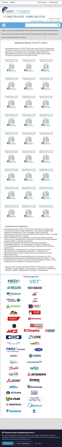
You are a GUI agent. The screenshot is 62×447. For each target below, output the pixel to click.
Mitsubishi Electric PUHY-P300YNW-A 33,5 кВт (46, 60)
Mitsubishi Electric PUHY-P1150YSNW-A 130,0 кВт (29, 188)
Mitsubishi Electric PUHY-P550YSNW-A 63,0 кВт (29, 115)
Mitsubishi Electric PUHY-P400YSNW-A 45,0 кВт (46, 78)
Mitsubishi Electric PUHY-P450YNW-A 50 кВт (12, 97)
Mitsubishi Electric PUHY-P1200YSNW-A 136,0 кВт (46, 188)
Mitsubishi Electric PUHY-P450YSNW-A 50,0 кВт (29, 97)
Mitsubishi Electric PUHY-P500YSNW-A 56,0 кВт (12, 115)
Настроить (38, 443)
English (12, 2)
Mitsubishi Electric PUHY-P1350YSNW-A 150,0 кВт (46, 206)
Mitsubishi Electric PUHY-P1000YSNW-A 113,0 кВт (29, 169)
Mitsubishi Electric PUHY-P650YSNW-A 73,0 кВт (12, 133)
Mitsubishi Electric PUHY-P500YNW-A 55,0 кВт (46, 97)
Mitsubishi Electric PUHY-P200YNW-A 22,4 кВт (12, 60)
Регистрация (42, 2)
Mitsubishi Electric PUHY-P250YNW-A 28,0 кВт (29, 60)
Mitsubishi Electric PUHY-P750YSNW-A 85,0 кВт (46, 133)
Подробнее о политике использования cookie (16, 439)
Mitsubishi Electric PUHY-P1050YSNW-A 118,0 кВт (46, 169)
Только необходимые (23, 443)
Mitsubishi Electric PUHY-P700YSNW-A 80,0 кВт (29, 133)
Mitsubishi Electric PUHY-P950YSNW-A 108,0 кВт (12, 169)
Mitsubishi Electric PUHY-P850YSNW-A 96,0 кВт (29, 151)
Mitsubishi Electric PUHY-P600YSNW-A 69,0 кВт (46, 115)
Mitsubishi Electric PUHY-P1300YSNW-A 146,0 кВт (29, 206)
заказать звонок (54, 21)
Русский (5, 2)
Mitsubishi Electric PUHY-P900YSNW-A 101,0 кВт (46, 151)
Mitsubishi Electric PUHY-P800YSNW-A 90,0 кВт (12, 151)
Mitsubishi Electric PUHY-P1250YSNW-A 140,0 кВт (12, 206)
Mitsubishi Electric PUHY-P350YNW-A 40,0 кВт (12, 78)
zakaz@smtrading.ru (38, 21)
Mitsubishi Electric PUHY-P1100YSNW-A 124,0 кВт (12, 188)
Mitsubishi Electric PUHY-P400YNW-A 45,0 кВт (29, 78)
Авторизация (53, 2)
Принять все (8, 443)
